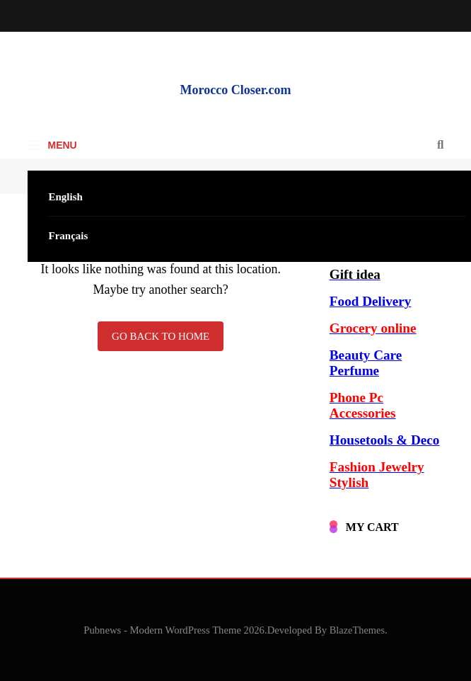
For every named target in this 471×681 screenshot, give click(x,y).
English (66, 196)
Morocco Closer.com (235, 90)
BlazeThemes (357, 630)
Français (68, 235)
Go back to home (160, 336)
